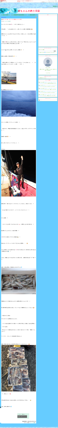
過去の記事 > (32, 14)
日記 (4, 7)
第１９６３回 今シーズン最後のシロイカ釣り (12, 19)
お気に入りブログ (47, 76)
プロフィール (7, 7)
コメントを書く (32, 422)
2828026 (55, 6)
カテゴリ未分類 (7, 21)
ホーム (1, 7)
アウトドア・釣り (4, 1)
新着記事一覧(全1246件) (19, 14)
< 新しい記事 (5, 14)
